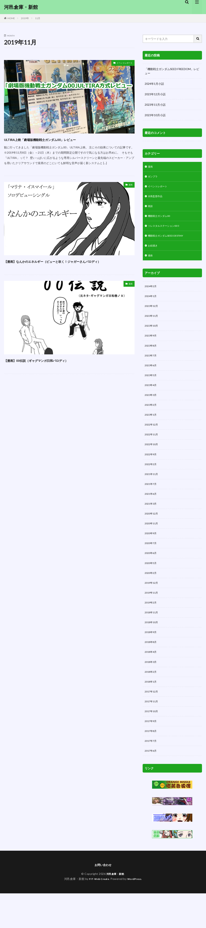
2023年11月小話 (155, 104)
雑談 (150, 209)
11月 (37, 18)
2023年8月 (151, 355)
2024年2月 (151, 292)
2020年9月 (151, 554)
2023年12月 (152, 313)
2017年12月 (152, 721)
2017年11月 (152, 732)
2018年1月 (151, 711)
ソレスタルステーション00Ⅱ (166, 230)
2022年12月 (152, 439)
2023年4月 (151, 397)
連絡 (150, 261)
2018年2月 (151, 700)
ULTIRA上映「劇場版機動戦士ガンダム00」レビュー (62, 139)
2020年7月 (151, 564)
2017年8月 (151, 763)
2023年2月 (151, 418)
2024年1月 (151, 303)
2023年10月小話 (155, 115)
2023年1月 (151, 428)
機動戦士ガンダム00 (161, 219)
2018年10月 (152, 648)
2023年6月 (151, 376)
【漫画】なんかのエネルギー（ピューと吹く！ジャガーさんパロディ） (68, 264)
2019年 (25, 18)
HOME (11, 18)
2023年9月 (151, 345)
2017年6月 (151, 784)
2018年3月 (151, 690)
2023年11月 (152, 324)
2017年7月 (151, 774)
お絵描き (153, 250)
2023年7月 (151, 365)
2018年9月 (151, 659)
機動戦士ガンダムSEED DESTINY (169, 240)
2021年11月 (152, 491)
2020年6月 (151, 575)
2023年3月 (151, 407)
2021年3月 (151, 523)
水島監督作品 (156, 198)
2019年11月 (152, 617)
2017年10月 (152, 742)
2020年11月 (152, 543)
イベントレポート (121, 63)
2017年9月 (151, 753)
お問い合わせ (103, 899)
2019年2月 (151, 627)
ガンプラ (153, 177)
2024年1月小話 (154, 83)
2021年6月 (151, 512)
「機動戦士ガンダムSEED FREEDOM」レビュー (172, 71)
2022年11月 (152, 449)
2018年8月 (151, 669)
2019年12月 (152, 606)
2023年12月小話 (155, 94)
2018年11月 (152, 638)
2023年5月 (151, 386)
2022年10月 (152, 460)
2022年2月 (151, 481)
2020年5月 (151, 585)
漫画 (130, 185)
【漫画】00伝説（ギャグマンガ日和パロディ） (56, 367)
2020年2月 (151, 596)
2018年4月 (151, 680)
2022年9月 (151, 470)
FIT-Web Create (98, 913)
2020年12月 (152, 533)
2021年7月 (151, 502)
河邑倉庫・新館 (21, 7)
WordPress (136, 913)
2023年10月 (152, 334)
